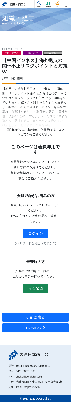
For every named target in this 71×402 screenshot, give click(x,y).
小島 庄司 (16, 78)
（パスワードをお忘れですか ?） (35, 243)
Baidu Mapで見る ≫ (28, 387)
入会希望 (35, 288)
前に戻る (35, 317)
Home (5, 23)
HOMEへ (35, 328)
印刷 (52, 53)
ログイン (35, 233)
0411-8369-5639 (26, 365)
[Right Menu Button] (66, 3)
